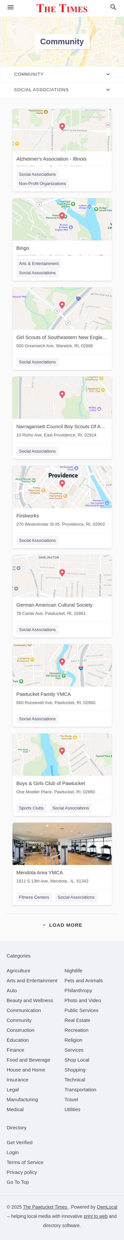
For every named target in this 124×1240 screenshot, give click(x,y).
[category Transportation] (80, 1089)
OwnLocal (107, 1207)
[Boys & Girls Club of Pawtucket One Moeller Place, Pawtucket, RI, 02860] (62, 765)
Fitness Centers (34, 897)
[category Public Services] (81, 1010)
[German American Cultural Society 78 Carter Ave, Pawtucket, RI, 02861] (62, 587)
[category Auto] (12, 990)
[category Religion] (73, 1040)
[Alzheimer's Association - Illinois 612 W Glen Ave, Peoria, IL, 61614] (62, 140)
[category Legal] (13, 1089)
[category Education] (18, 1040)
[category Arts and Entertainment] (32, 980)
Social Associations (37, 174)
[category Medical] (15, 1109)
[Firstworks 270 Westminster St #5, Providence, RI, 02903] (62, 497)
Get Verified (19, 1142)
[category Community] (19, 1020)
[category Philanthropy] (78, 990)
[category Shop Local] (76, 1060)
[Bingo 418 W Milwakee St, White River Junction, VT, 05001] (62, 230)
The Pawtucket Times (45, 1207)
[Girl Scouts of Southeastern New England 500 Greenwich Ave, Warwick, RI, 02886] (62, 319)
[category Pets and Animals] (83, 980)
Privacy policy (22, 1172)
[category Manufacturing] (22, 1099)
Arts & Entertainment (39, 263)
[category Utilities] (72, 1109)
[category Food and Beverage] (28, 1060)
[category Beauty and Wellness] (30, 1000)
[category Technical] (74, 1079)
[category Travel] (71, 1099)
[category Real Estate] (77, 1020)
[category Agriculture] (18, 970)
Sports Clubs (31, 808)
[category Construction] (20, 1030)
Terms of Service (25, 1162)
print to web (95, 1216)
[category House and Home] (26, 1069)
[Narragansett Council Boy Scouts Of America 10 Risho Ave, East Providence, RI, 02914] (62, 408)
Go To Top (18, 1182)
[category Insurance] (17, 1079)
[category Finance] (15, 1050)
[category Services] (74, 1050)
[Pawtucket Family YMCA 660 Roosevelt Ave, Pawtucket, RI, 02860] (62, 676)
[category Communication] (24, 1010)
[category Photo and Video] (82, 1000)
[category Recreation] (76, 1030)
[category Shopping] (74, 1069)
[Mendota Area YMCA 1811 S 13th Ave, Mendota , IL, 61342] (62, 854)
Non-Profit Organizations (42, 183)
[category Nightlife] (73, 970)
